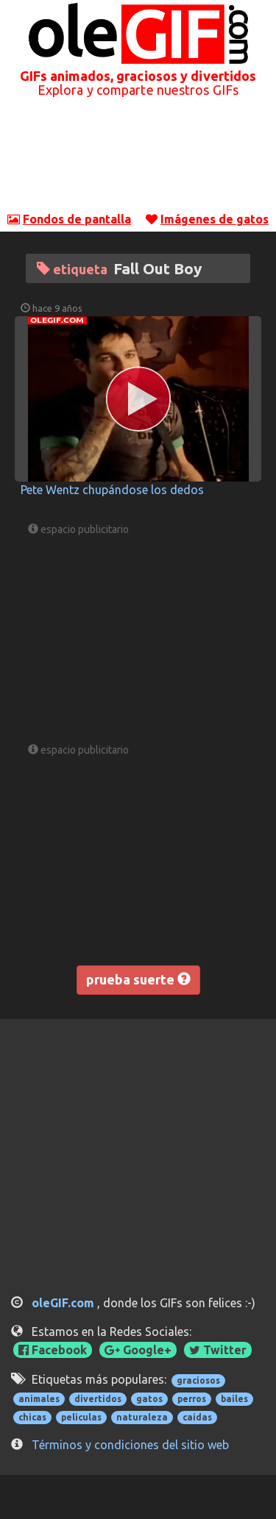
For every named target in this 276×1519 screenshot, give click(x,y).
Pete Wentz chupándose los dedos (112, 489)
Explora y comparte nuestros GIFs (138, 89)
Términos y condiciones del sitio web (130, 1444)
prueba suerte (138, 979)
